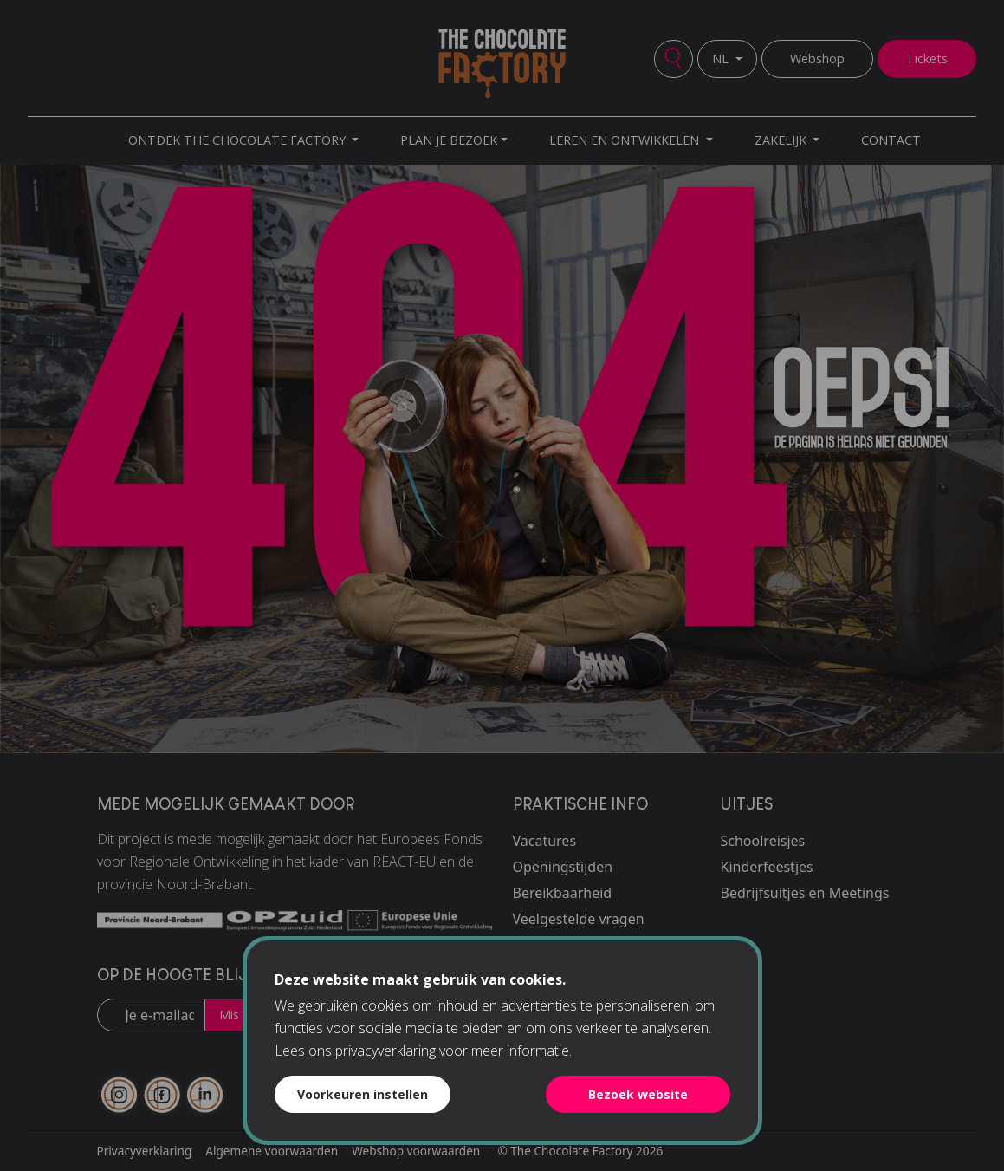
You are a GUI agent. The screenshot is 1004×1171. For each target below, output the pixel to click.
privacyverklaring (385, 1050)
